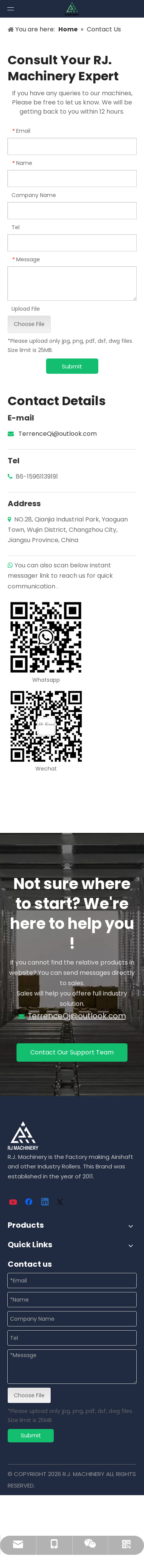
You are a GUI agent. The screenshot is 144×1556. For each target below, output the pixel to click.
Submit (72, 366)
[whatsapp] (46, 637)
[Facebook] (29, 1202)
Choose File (29, 324)
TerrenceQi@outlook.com (57, 433)
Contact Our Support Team (72, 1052)
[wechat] (46, 726)
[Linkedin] (45, 1202)
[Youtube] (14, 1202)
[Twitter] (61, 1202)
